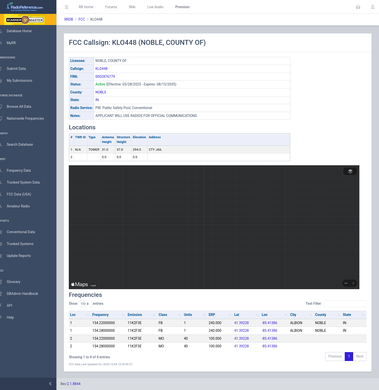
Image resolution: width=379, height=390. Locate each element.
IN (104, 100)
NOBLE (108, 92)
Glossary (13, 282)
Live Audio (162, 7)
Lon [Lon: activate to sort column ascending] (267, 315)
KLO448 (109, 69)
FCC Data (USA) (19, 194)
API (9, 306)
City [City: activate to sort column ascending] (295, 315)
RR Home (93, 7)
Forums (118, 7)
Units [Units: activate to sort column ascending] (193, 315)
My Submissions (19, 81)
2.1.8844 (81, 384)
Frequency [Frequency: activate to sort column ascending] (107, 315)
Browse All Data (19, 107)
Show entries (93, 303)
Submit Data (16, 69)
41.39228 (244, 323)
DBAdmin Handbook (22, 294)
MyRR (11, 43)
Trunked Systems (20, 244)
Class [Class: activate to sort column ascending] (168, 315)
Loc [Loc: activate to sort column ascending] (80, 315)
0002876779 (112, 77)
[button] (358, 7)
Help (10, 317)
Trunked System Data (23, 182)
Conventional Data (21, 232)
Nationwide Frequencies (25, 118)
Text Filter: (336, 303)
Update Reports (19, 256)
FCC (89, 19)
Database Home (19, 31)
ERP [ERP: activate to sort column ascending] (216, 315)
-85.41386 (272, 323)
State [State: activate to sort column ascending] (347, 315)
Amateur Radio (18, 206)
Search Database (20, 144)
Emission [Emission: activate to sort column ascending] (141, 315)
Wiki (139, 7)
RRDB (76, 19)
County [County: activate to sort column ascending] (322, 315)
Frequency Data (19, 170)
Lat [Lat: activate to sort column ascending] (239, 315)
